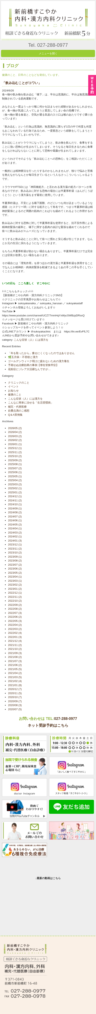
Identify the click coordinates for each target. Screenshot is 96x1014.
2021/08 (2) (15, 656)
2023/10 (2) (15, 552)
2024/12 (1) (15, 496)
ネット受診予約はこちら (48, 725)
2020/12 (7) (15, 689)
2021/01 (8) (15, 685)
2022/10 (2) (15, 600)
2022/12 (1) (15, 592)
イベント (13, 386)
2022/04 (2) (15, 624)
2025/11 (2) (15, 452)
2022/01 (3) (15, 637)
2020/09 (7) (15, 701)
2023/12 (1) (15, 544)
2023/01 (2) (15, 588)
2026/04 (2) (15, 432)
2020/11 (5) (15, 693)
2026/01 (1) (15, 444)
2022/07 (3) (15, 612)
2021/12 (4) (15, 640)
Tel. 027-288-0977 (48, 45)
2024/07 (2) (15, 516)
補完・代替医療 (17, 406)
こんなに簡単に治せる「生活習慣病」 (30, 402)
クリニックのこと (18, 382)
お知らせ (13, 390)
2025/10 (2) (15, 456)
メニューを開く (48, 53)
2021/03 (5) (15, 677)
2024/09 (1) (15, 508)
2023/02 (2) (15, 584)
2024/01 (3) (15, 540)
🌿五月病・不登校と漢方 (23, 357)
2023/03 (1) (15, 580)
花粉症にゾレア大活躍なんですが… (29, 369)
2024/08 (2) (15, 512)
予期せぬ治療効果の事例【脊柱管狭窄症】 (33, 365)
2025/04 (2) (15, 480)
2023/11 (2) (15, 548)
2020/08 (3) (15, 705)
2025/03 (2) (15, 484)
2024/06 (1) (15, 520)
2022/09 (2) (15, 604)
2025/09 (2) (15, 460)
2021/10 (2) (15, 648)
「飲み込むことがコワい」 (21, 83)
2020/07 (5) (15, 709)
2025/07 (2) (15, 468)
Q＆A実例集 (15, 414)
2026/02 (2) (15, 440)
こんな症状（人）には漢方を (31, 339)
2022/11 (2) (15, 596)
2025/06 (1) (15, 472)
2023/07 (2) (15, 564)
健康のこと (14, 394)
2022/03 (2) (15, 628)
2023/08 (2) (15, 560)
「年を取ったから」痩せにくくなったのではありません (41, 353)
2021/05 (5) (15, 669)
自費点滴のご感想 (18, 410)
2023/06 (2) (15, 568)
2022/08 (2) (15, 608)
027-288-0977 (65, 719)
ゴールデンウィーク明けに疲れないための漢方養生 (38, 361)
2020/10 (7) (15, 697)
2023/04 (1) (15, 576)
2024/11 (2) (15, 500)
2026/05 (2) (15, 428)
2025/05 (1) (15, 476)
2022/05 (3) (15, 620)
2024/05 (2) (15, 524)
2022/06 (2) (15, 616)
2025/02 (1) (15, 488)
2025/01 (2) (15, 492)
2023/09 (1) (15, 556)
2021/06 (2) (15, 665)
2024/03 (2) (15, 532)
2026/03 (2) (15, 436)
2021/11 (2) (15, 645)
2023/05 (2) (15, 572)
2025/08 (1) (15, 464)
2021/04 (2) (15, 673)
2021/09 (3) (15, 653)
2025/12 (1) (15, 448)
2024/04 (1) (15, 528)
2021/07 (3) (15, 661)
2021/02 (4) (15, 681)
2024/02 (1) (15, 536)
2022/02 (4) (15, 632)
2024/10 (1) (15, 504)
